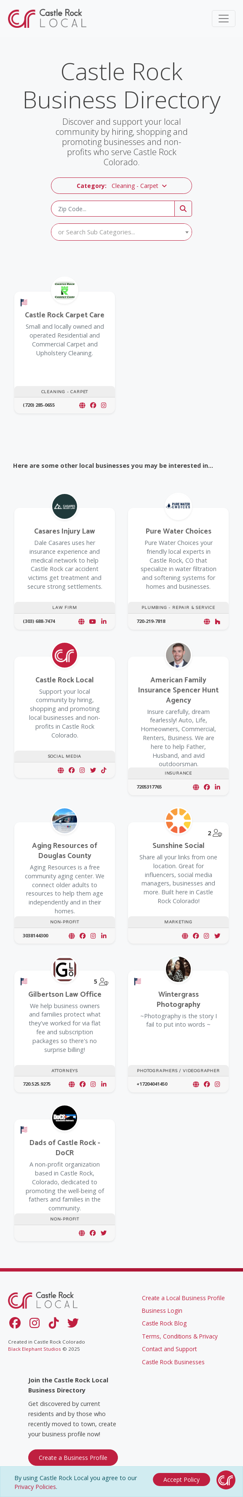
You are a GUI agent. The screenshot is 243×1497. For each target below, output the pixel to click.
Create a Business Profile (73, 1458)
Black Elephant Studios (34, 1350)
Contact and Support (169, 1350)
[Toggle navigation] (223, 18)
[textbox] (121, 232)
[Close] (181, 1478)
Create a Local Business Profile (183, 1299)
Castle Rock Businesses (173, 1363)
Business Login (162, 1312)
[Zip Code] (113, 209)
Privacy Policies (35, 1487)
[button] (121, 185)
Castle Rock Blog (164, 1324)
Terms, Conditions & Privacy (180, 1337)
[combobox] (121, 232)
